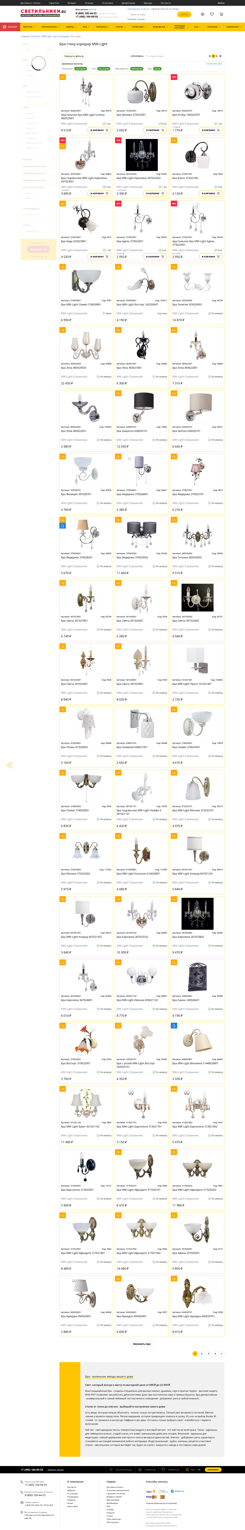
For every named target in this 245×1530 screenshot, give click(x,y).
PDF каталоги (113, 1522)
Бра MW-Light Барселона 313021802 (194, 1126)
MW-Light (47, 36)
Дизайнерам (128, 2)
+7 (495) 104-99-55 (97, 16)
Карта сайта (72, 1506)
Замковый (32, 138)
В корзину (99, 130)
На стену (104, 68)
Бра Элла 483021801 (129, 367)
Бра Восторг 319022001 (75, 1063)
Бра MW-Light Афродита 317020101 (139, 1189)
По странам (72, 1493)
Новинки (71, 1500)
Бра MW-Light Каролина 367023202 (139, 178)
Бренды (148, 2)
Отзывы (89, 2)
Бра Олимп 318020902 (75, 810)
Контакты (166, 2)
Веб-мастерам (113, 1500)
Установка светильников (118, 1490)
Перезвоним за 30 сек (138, 9)
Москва (93, 9)
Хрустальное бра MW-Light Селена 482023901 (83, 116)
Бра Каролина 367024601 (77, 1000)
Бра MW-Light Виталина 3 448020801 (195, 1063)
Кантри (31, 148)
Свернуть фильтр (74, 56)
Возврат (72, 2)
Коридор (64, 36)
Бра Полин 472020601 (74, 747)
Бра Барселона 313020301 (77, 1189)
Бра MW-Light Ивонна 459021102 (137, 1000)
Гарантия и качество (116, 1493)
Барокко (31, 128)
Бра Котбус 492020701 (186, 114)
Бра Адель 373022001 (130, 241)
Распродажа (72, 1496)
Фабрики (71, 1490)
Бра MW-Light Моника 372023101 (193, 810)
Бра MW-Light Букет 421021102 (80, 1126)
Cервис (111, 1481)
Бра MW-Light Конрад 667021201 (192, 873)
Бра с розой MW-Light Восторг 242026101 (136, 1064)
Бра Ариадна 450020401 (132, 1316)
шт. (190, 1469)
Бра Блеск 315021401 (185, 178)
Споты (31, 75)
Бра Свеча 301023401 (74, 684)
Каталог (10, 27)
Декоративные (34, 97)
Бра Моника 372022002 (75, 873)
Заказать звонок (55, 1469)
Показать (38, 249)
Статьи (110, 1516)
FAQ (108, 1506)
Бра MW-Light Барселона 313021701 (139, 1126)
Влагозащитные (34, 92)
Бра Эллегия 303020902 (187, 304)
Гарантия (54, 2)
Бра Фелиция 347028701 (76, 494)
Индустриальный (35, 143)
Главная (25, 36)
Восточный (32, 133)
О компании (75, 1481)
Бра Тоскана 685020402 (187, 557)
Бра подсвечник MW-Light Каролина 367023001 (84, 179)
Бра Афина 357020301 (186, 1253)
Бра (56, 36)
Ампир (31, 113)
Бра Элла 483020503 (73, 367)
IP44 (29, 198)
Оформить (213, 1470)
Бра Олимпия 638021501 (132, 747)
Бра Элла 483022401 (185, 367)
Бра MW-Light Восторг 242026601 (137, 304)
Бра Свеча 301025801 (130, 684)
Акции (70, 1503)
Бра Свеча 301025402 (185, 620)
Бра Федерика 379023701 (188, 494)
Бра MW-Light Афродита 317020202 (194, 1189)
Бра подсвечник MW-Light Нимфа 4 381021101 (139, 812)
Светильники (34, 70)
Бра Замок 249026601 (185, 1000)
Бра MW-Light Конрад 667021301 (81, 936)
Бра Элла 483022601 (73, 431)
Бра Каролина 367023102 (132, 936)
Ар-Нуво (31, 118)
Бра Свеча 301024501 (130, 620)
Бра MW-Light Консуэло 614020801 (138, 873)
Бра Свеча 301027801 (74, 620)
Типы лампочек (114, 1519)
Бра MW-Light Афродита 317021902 (139, 1253)
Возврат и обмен (114, 1496)
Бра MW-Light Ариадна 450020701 (193, 1316)
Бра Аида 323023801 (73, 241)
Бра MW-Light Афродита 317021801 (83, 1253)
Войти (221, 3)
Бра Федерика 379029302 (132, 557)
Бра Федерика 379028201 (77, 557)
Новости (110, 1512)
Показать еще (142, 1344)
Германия (33, 231)
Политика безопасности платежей (161, 1503)
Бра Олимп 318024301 (186, 747)
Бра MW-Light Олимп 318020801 (81, 304)
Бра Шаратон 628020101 (132, 431)
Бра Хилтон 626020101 (186, 431)
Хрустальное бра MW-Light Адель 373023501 (193, 242)
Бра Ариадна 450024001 (76, 1316)
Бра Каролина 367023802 (188, 936)
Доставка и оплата (30, 2)
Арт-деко (32, 123)
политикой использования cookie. (162, 1517)
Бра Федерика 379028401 (132, 494)
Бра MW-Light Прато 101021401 (192, 684)
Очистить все (214, 64)
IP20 (30, 193)
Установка (107, 2)
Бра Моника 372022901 (131, 114)
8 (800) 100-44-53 (96, 13)
